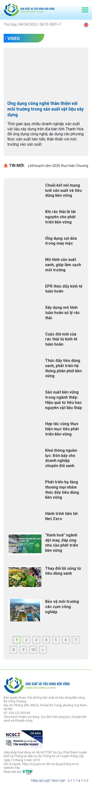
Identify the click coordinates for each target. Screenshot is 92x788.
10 (33, 650)
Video (13, 38)
